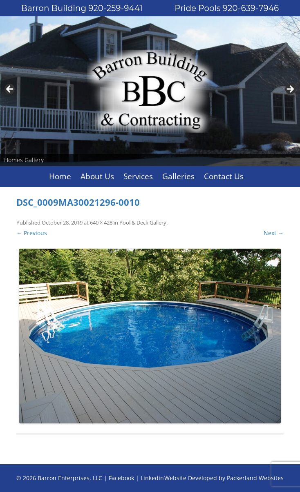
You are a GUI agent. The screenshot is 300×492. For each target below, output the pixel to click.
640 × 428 (101, 222)
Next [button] (290, 89)
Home (60, 176)
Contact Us (224, 176)
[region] (150, 91)
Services (138, 176)
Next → (274, 233)
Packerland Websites (255, 478)
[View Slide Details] (150, 91)
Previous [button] (10, 89)
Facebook (121, 478)
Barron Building (82, 8)
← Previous (31, 233)
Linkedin (152, 478)
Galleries (178, 176)
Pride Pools (227, 8)
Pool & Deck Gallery (142, 222)
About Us (97, 176)
